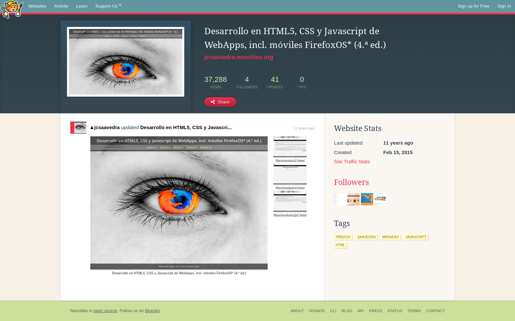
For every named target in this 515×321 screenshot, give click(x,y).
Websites (37, 6)
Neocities (79, 310)
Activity (61, 6)
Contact (435, 311)
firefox (343, 237)
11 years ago (303, 128)
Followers (351, 182)
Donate (317, 311)
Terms (414, 311)
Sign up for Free (473, 6)
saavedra (366, 237)
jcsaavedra (105, 127)
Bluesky (152, 310)
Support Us (109, 6)
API (361, 311)
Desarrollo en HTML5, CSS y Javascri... (186, 127)
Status (395, 311)
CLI (333, 311)
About (297, 311)
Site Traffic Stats (352, 161)
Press (375, 311)
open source (105, 310)
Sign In (504, 6)
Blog (347, 311)
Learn (82, 6)
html (340, 245)
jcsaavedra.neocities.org (238, 57)
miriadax (390, 237)
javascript (416, 237)
